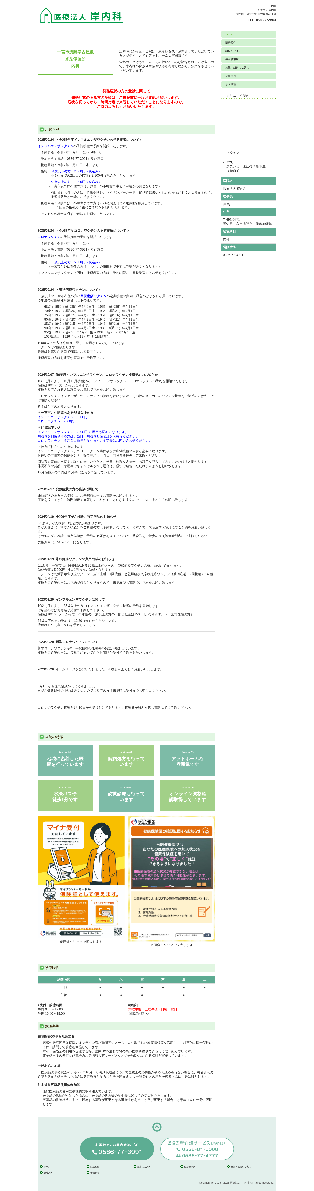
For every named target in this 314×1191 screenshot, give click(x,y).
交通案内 (230, 75)
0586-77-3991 (266, 20)
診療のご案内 (233, 50)
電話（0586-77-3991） (74, 158)
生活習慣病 (232, 59)
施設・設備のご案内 (237, 67)
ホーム (229, 34)
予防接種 (230, 84)
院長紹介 (230, 42)
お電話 (52, 351)
